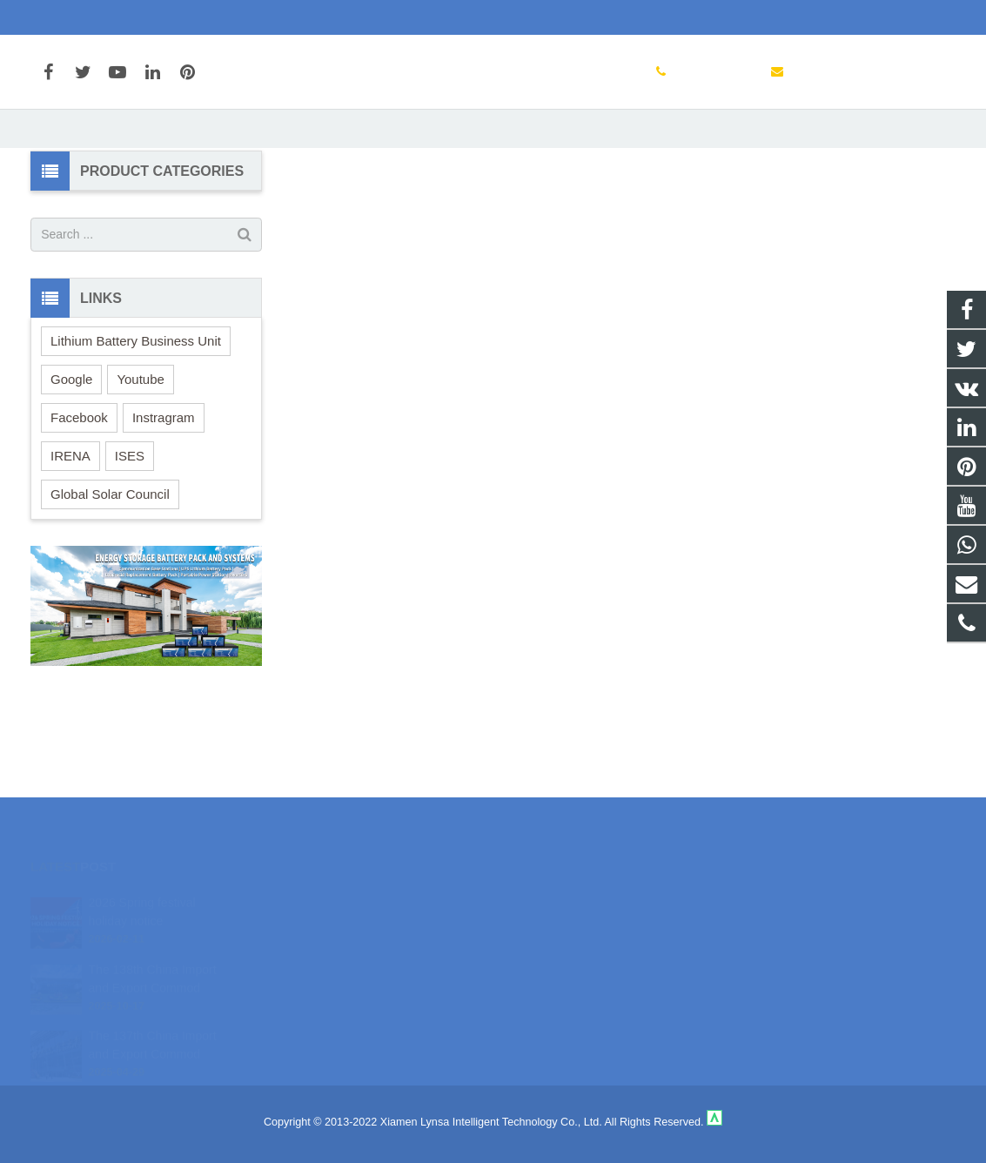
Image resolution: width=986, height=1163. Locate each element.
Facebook (79, 505)
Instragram (163, 505)
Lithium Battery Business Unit (135, 428)
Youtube (140, 467)
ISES (129, 543)
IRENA (70, 543)
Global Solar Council (110, 582)
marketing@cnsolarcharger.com (244, 17)
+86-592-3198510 (88, 17)
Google (71, 467)
